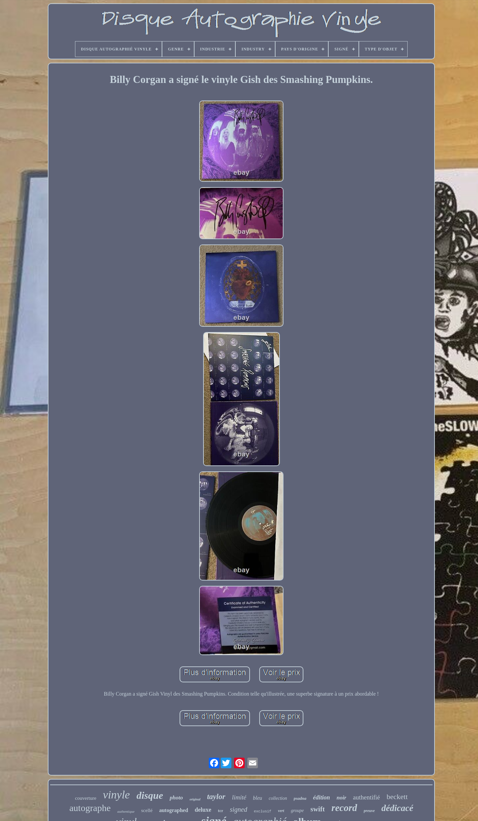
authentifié (366, 797)
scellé (146, 810)
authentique (125, 811)
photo (176, 797)
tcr (220, 810)
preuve (369, 810)
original (195, 799)
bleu (257, 798)
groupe (297, 810)
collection (278, 798)
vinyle (116, 794)
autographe (90, 808)
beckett (397, 796)
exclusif (263, 811)
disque (149, 795)
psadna (300, 798)
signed (238, 809)
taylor (216, 796)
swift (317, 809)
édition (321, 797)
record (344, 807)
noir (341, 797)
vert (281, 810)
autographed (173, 810)
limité (239, 797)
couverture (85, 798)
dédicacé (397, 808)
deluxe (203, 809)
